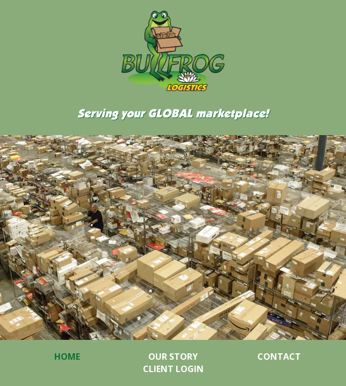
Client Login (173, 369)
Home (67, 356)
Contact (279, 356)
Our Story (173, 356)
